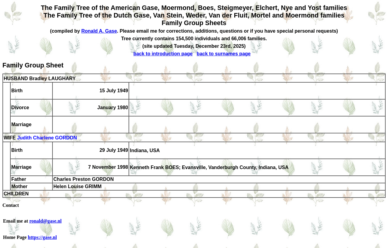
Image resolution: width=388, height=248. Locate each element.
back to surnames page (224, 53)
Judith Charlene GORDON (47, 138)
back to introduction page (163, 53)
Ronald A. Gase (99, 31)
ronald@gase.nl (45, 221)
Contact (10, 205)
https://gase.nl (42, 237)
